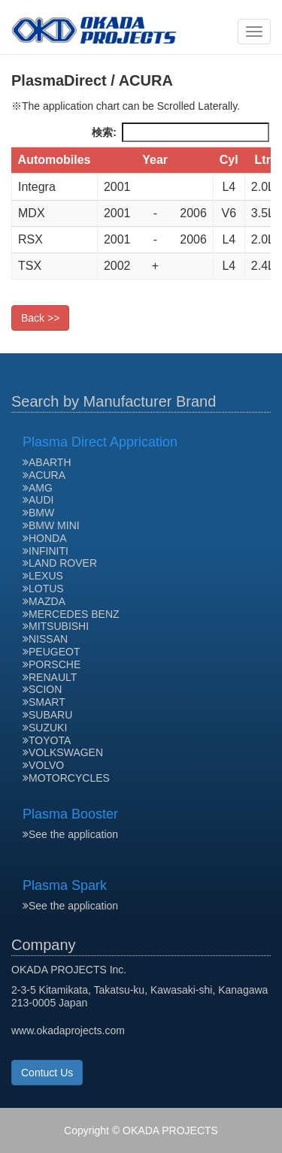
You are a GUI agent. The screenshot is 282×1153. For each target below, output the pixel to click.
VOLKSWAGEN (63, 752)
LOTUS (43, 589)
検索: (180, 132)
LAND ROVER (60, 563)
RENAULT (50, 677)
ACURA (44, 475)
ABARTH (47, 462)
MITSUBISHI (56, 626)
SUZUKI (45, 728)
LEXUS (43, 576)
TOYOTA (47, 740)
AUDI (38, 500)
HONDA (45, 538)
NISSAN (45, 639)
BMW (38, 513)
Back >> (40, 318)
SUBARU (47, 715)
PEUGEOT (51, 652)
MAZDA (44, 601)
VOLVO (43, 765)
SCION (42, 689)
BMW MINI (51, 525)
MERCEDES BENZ (71, 614)
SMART (44, 702)
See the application (70, 834)
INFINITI (45, 551)
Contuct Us (47, 1073)
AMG (38, 488)
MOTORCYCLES (66, 778)
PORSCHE (51, 664)
